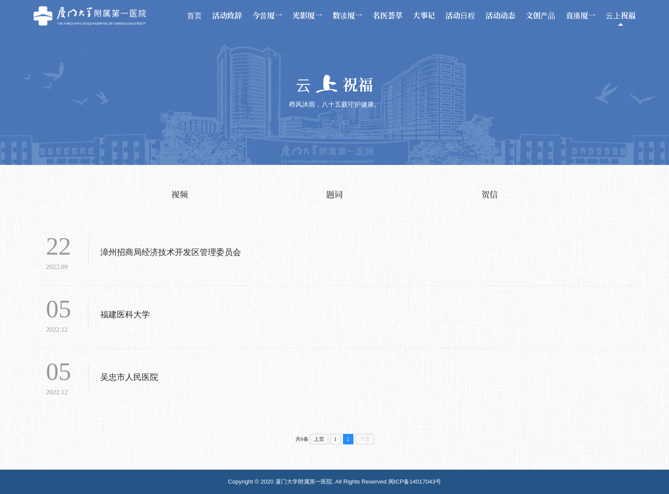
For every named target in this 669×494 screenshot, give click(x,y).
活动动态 (500, 15)
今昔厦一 (267, 15)
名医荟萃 (387, 15)
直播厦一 (580, 15)
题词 (334, 194)
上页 (319, 439)
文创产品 (540, 15)
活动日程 (460, 15)
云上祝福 (620, 15)
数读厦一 (347, 15)
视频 (179, 194)
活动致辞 (227, 15)
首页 (194, 15)
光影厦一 (307, 15)
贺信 (489, 194)
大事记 (424, 15)
